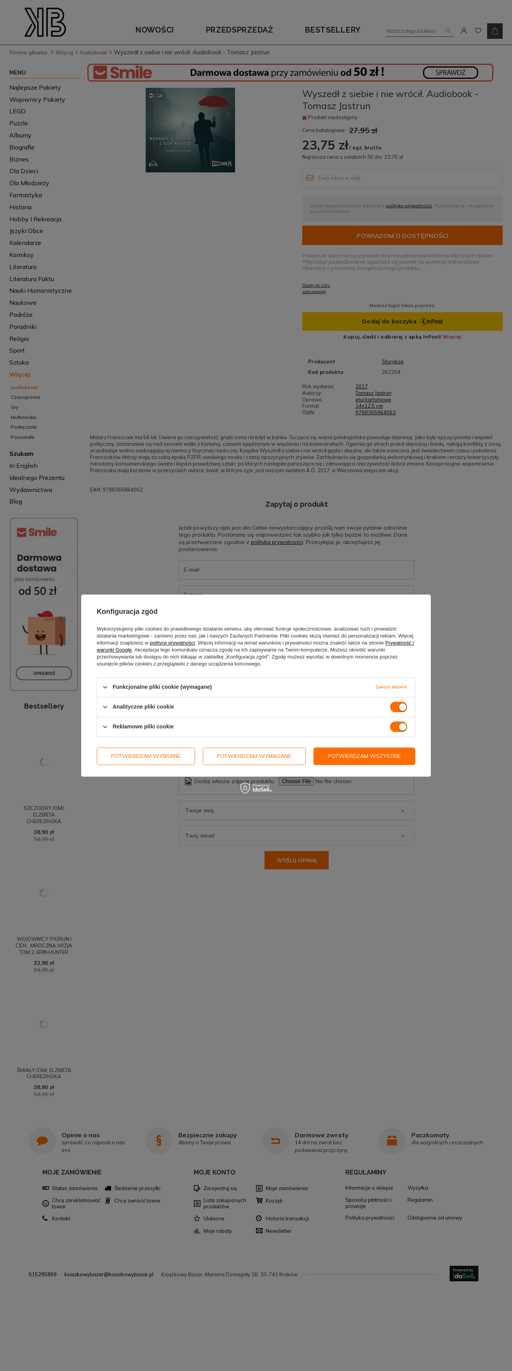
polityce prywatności (172, 643)
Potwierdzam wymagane (254, 755)
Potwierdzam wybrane (146, 755)
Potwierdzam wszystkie (364, 755)
